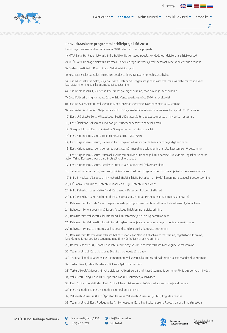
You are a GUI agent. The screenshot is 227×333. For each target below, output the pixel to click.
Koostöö (124, 17)
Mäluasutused (148, 17)
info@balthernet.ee (118, 318)
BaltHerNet (101, 17)
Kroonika (201, 17)
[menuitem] (102, 16)
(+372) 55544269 (77, 323)
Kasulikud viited (176, 17)
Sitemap (168, 5)
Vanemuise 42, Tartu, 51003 (82, 318)
